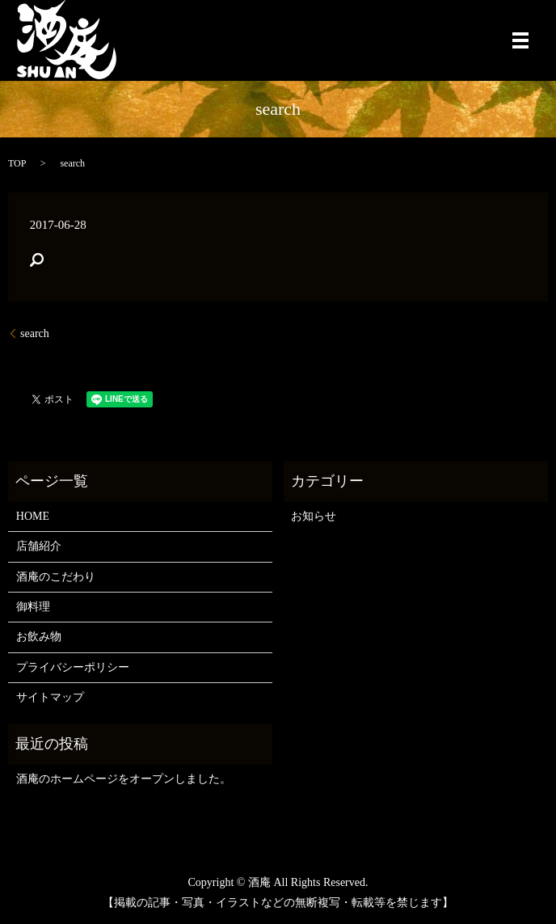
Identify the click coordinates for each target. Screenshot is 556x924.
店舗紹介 (38, 546)
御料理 (33, 607)
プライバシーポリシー (72, 667)
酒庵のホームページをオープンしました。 (123, 779)
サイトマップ (50, 697)
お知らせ (313, 516)
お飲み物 (38, 637)
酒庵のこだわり (55, 577)
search (34, 333)
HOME (32, 516)
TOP (17, 163)
